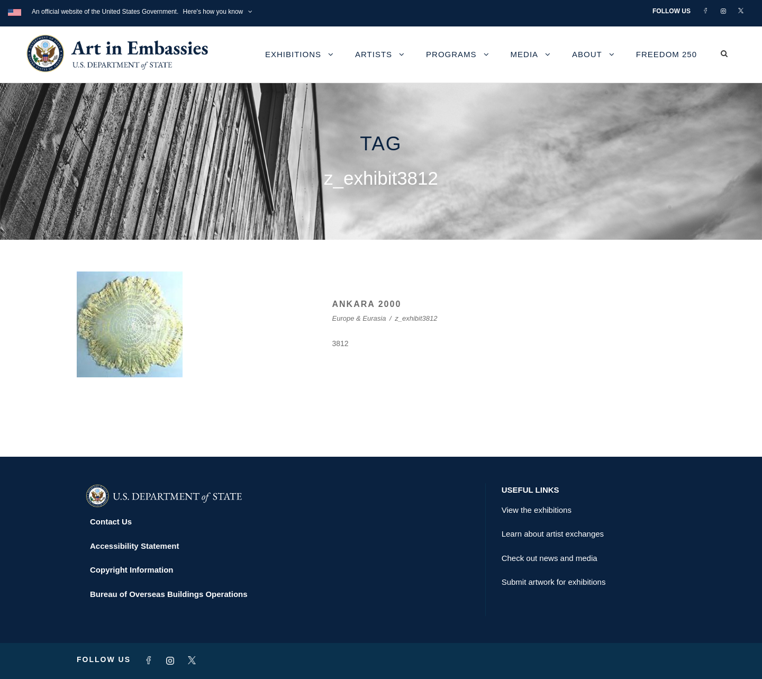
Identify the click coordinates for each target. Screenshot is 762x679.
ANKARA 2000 (367, 304)
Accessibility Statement (134, 545)
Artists (373, 54)
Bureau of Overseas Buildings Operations (169, 594)
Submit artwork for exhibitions (554, 581)
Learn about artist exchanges (553, 533)
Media (525, 54)
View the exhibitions (537, 509)
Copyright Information (132, 569)
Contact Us (111, 521)
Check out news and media (549, 558)
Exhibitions (293, 54)
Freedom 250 (666, 54)
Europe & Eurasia (359, 318)
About (587, 54)
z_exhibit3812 (416, 318)
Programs (451, 54)
